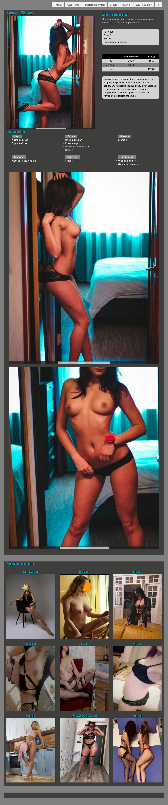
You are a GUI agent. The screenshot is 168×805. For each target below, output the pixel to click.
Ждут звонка (73, 4)
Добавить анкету (144, 4)
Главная (58, 4)
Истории (127, 4)
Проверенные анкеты (94, 4)
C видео (113, 4)
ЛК (158, 4)
